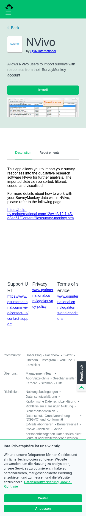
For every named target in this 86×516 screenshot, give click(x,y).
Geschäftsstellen (64, 378)
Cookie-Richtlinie (38, 429)
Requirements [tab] (49, 152)
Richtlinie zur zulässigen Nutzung (49, 406)
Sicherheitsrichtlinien (40, 411)
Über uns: (11, 373)
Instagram (49, 360)
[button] (81, 376)
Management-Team (39, 373)
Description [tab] (23, 152)
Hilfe (59, 383)
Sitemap (47, 383)
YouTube (65, 360)
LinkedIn (32, 360)
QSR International (43, 51)
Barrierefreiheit (67, 424)
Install (43, 90)
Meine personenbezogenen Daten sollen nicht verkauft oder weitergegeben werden (53, 433)
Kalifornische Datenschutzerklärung (51, 401)
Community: (12, 355)
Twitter (67, 355)
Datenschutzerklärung (41, 483)
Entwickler (33, 365)
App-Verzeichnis (37, 378)
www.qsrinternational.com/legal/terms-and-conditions (67, 307)
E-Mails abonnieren (39, 424)
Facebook (52, 355)
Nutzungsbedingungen (42, 392)
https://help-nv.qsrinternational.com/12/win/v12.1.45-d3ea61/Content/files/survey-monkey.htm (40, 214)
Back (13, 28)
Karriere (31, 383)
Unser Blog (34, 355)
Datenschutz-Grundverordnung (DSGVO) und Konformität (48, 417)
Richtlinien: (11, 392)
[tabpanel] (43, 217)
